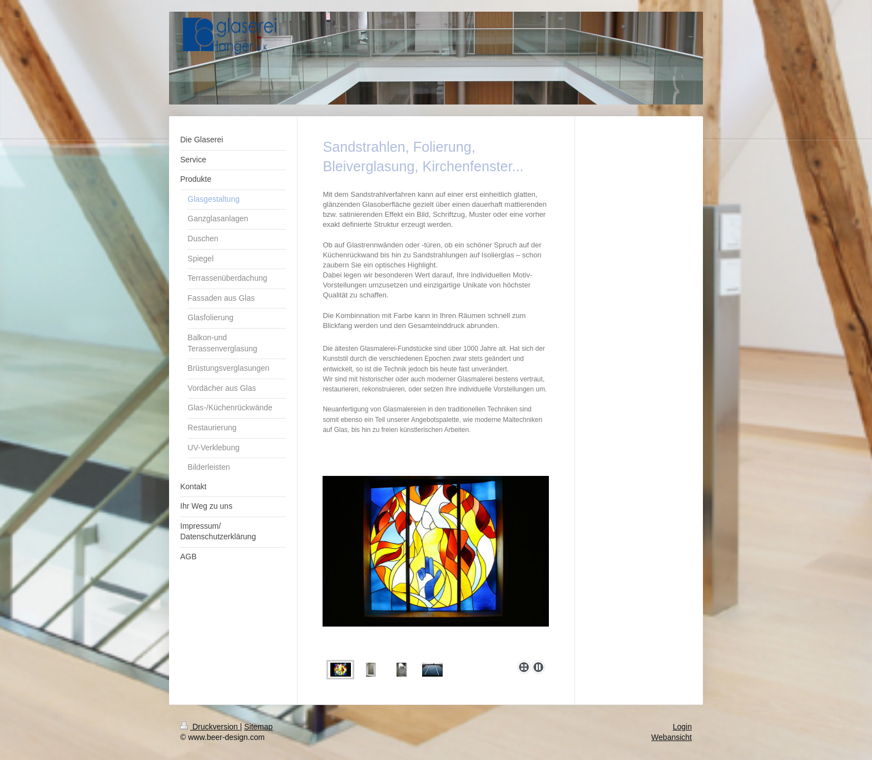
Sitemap (258, 726)
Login (682, 726)
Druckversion (210, 726)
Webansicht (671, 737)
